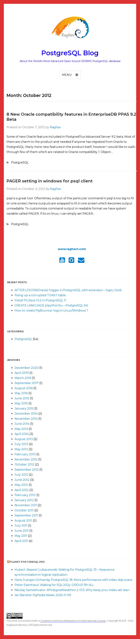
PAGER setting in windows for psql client (50, 181)
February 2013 (25, 454)
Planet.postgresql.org (27, 561)
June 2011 (22, 530)
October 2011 (24, 510)
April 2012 (22, 490)
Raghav (55, 127)
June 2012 (22, 480)
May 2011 (21, 536)
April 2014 (22, 434)
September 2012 (27, 469)
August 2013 (24, 439)
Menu (67, 75)
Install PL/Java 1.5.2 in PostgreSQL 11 (40, 300)
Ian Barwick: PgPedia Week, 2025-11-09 (43, 595)
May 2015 (21, 403)
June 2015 (22, 398)
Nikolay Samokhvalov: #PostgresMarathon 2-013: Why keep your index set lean (72, 590)
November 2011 (26, 505)
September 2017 (27, 383)
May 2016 (21, 393)
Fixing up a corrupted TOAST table (40, 295)
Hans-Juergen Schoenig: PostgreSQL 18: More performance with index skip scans (73, 580)
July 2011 (21, 525)
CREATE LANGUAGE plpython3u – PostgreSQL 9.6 (51, 305)
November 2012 (26, 459)
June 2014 (22, 424)
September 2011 (26, 515)
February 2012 (25, 495)
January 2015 (24, 408)
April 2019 (22, 373)
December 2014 (26, 413)
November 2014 (26, 418)
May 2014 (21, 429)
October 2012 (24, 464)
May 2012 (21, 485)
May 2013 (21, 449)
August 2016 (24, 388)
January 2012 (24, 500)
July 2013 (21, 444)
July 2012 (21, 474)
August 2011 (23, 520)
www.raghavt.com (72, 249)
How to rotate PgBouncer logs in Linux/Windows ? (51, 310)
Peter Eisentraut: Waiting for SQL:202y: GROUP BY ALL (54, 585)
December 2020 (26, 368)
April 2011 (21, 541)
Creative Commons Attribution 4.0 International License (73, 620)
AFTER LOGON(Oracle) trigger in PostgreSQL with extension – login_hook (68, 290)
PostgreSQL (20, 162)
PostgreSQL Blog (70, 53)
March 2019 (23, 378)
